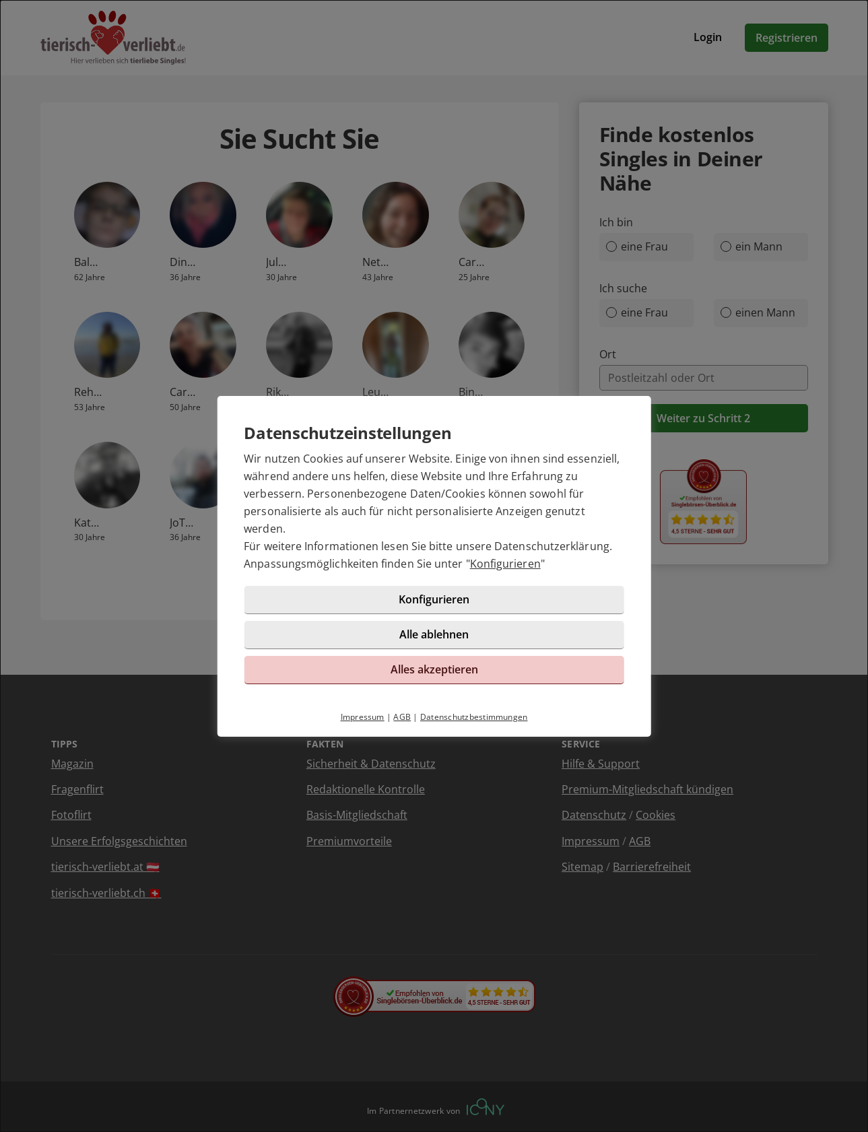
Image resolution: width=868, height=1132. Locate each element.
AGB (402, 717)
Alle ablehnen (434, 634)
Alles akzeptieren (434, 669)
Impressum (363, 717)
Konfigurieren (505, 563)
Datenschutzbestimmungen (474, 717)
